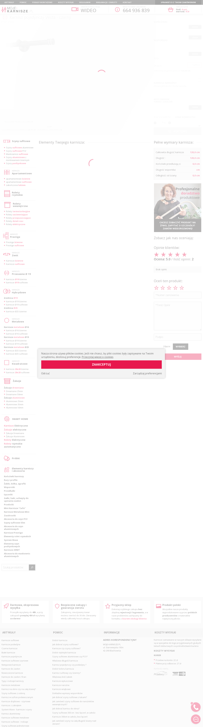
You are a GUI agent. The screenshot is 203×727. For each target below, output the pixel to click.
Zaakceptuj (101, 364)
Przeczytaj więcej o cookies (97, 357)
